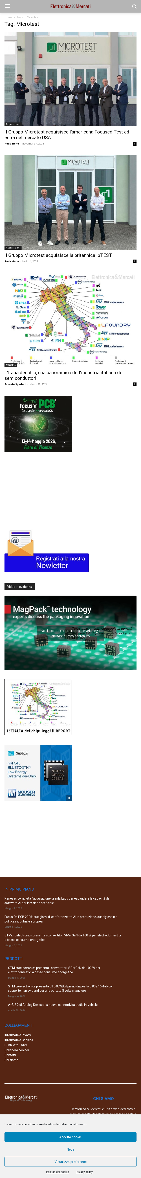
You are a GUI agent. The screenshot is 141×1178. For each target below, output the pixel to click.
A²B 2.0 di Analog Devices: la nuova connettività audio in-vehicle (53, 1005)
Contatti (10, 1055)
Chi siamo (11, 1060)
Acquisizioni (13, 124)
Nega (70, 1149)
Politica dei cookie (57, 1172)
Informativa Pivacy (17, 1035)
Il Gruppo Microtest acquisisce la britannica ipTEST (58, 255)
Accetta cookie (70, 1137)
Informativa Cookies (18, 1040)
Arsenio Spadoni (15, 384)
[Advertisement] (38, 490)
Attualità (11, 365)
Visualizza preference (71, 1162)
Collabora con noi (16, 1050)
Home (8, 17)
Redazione (11, 143)
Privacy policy (84, 1172)
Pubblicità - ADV (15, 1045)
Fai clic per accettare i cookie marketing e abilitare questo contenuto (70, 633)
